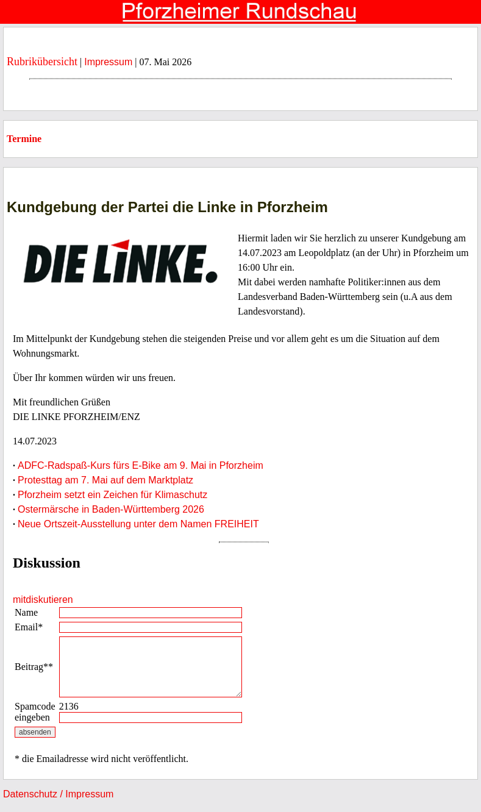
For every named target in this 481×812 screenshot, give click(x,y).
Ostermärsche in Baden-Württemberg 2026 (111, 509)
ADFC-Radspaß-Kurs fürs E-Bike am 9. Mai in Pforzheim (140, 465)
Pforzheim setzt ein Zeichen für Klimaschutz (112, 495)
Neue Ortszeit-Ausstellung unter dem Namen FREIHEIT (138, 524)
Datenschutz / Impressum (58, 794)
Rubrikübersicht (42, 61)
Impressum (108, 62)
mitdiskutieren (43, 599)
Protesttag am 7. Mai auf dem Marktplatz (105, 480)
